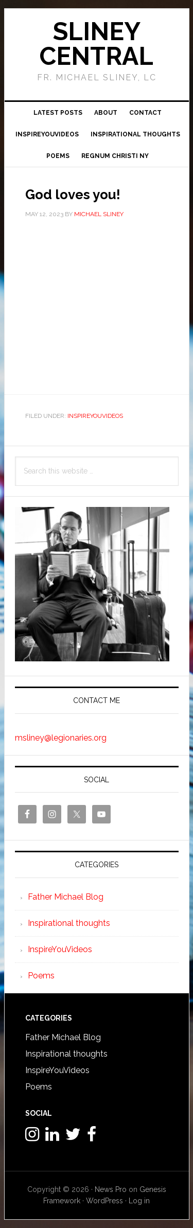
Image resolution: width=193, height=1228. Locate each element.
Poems (41, 975)
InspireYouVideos (95, 415)
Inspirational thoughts (69, 923)
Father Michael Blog (65, 897)
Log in (139, 1201)
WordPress (104, 1201)
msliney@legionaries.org (61, 738)
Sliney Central (96, 44)
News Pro (111, 1189)
